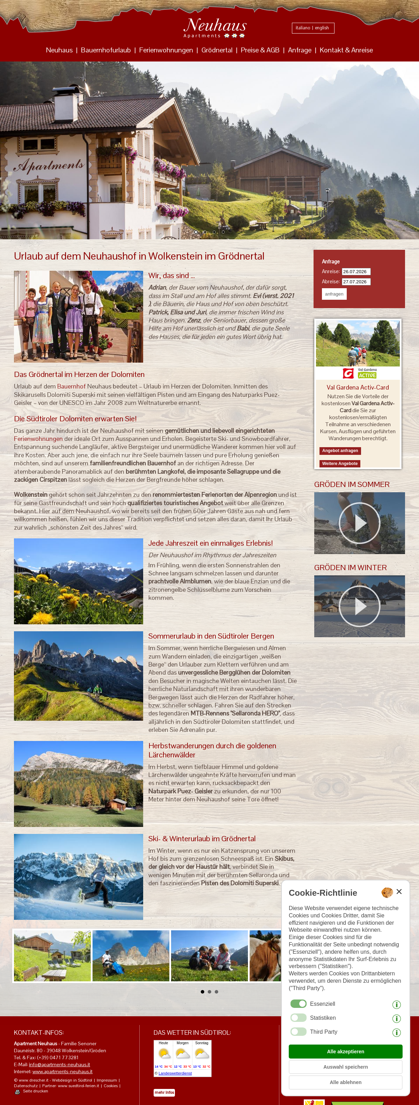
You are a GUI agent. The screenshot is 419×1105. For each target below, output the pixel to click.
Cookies (111, 1086)
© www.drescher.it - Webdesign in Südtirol (53, 1080)
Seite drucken (35, 1091)
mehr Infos (164, 1092)
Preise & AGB (260, 49)
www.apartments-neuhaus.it (62, 1071)
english (322, 28)
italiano (303, 28)
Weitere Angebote (340, 463)
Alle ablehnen (345, 1082)
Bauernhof (71, 386)
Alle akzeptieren (346, 1051)
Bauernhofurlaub (106, 49)
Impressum (107, 1080)
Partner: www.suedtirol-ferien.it (70, 1086)
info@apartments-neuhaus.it (59, 1064)
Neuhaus (59, 49)
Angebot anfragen (340, 450)
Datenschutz (26, 1086)
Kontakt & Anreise (346, 49)
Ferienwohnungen (166, 49)
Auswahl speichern (345, 1067)
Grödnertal (217, 49)
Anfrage (299, 49)
